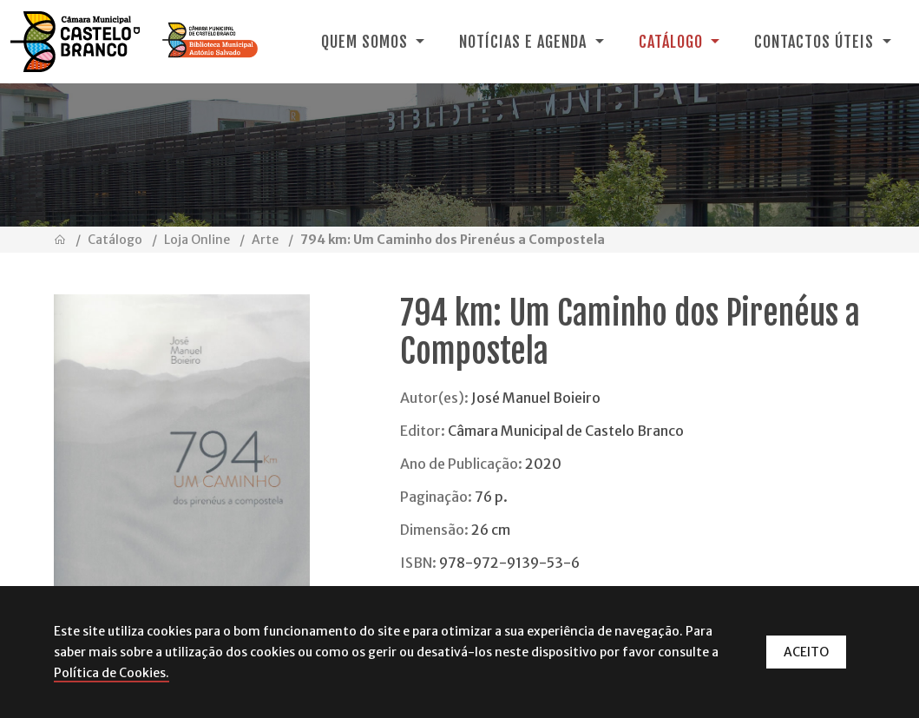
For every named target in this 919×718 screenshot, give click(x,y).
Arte (265, 239)
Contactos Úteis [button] (816, 41)
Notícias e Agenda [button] (525, 41)
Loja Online (197, 239)
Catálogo (115, 239)
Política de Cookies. (111, 673)
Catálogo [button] (673, 41)
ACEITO (806, 652)
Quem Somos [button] (366, 41)
